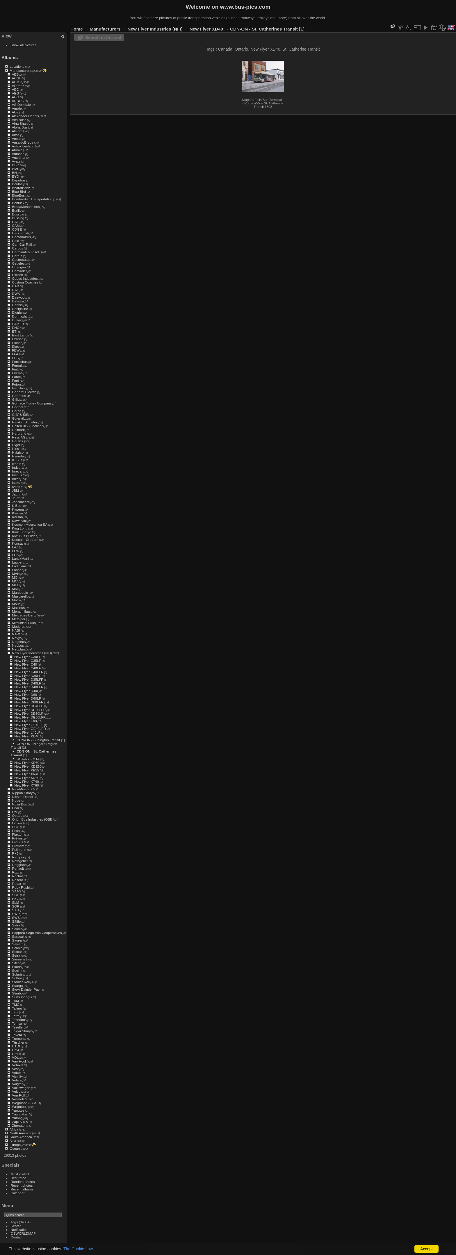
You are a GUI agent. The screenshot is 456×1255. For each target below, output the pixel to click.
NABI (16, 630)
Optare (17, 815)
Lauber (17, 562)
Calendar (18, 1193)
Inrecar (17, 471)
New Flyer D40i (26, 691)
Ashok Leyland (23, 146)
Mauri (16, 604)
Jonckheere (21, 502)
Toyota (17, 1035)
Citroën (17, 275)
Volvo (16, 1091)
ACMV (17, 82)
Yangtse (18, 1110)
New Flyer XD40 (26, 736)
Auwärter (19, 157)
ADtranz (18, 86)
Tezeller (18, 1027)
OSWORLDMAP (23, 1233)
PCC (15, 827)
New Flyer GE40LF (28, 725)
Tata (15, 1012)
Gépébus (19, 395)
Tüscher (18, 1042)
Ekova (17, 346)
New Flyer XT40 (26, 781)
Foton (16, 384)
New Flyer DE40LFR (30, 710)
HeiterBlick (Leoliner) (28, 426)
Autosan (18, 154)
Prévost (18, 838)
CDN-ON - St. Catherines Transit (264, 28)
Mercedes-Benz (24, 615)
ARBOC (18, 101)
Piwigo (420, 1250)
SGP (15, 895)
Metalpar (18, 619)
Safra (16, 925)
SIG (15, 899)
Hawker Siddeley (25, 422)
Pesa (16, 830)
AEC (15, 89)
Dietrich (18, 312)
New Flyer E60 (25, 721)
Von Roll (18, 1095)
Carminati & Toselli (26, 252)
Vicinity (17, 1076)
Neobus (18, 645)
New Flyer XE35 (26, 770)
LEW (15, 551)
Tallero (17, 1008)
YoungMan (20, 1114)
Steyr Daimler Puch (26, 989)
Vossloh (18, 1099)
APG (15, 97)
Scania (17, 948)
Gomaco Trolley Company (31, 403)
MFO (15, 585)
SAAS (16, 891)
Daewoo (18, 297)
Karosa (17, 513)
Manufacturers (20, 70)
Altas (15, 135)
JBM (15, 490)
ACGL (16, 78)
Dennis (17, 305)
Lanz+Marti (20, 558)
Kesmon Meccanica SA (29, 524)
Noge (16, 800)
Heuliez (17, 441)
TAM (15, 1001)
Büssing (18, 218)
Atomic (17, 150)
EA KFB (18, 324)
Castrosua (20, 259)
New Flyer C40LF (27, 668)
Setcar (17, 951)
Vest (15, 1069)
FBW (15, 350)
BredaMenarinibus (26, 206)
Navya (17, 638)
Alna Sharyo (21, 123)
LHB (15, 555)
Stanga (17, 985)
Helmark (18, 430)
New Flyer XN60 (26, 778)
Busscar (18, 214)
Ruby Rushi (21, 887)
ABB (15, 74)
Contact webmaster (441, 1250)
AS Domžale (21, 104)
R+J (15, 853)
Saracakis (19, 936)
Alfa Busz (19, 120)
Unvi (15, 1050)
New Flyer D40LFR (28, 687)
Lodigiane (19, 566)
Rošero (17, 880)
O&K (15, 808)
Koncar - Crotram (25, 539)
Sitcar (16, 963)
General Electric (24, 392)
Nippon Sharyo (23, 793)
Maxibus (18, 607)
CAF (15, 222)
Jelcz (16, 498)
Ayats (16, 161)
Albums (9, 57)
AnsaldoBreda (22, 142)
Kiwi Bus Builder (24, 536)
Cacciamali (20, 233)
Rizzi (15, 872)
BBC (15, 165)
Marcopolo (20, 592)
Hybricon (18, 452)
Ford (15, 380)
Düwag (17, 320)
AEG (15, 93)
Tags (14, 1222)
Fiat (15, 369)
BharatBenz (21, 188)
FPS (15, 358)
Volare (17, 1080)
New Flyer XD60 (26, 762)
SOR (15, 906)
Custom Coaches (25, 282)
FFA (15, 354)
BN (14, 172)
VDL (15, 1057)
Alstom (17, 131)
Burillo (17, 210)
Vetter (16, 1072)
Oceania (16, 1148)
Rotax (16, 883)
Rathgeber (20, 861)
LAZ (15, 547)
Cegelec (18, 263)
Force (16, 377)
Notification (19, 1229)
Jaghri (16, 494)
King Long (19, 528)
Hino (15, 448)
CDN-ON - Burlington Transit (38, 740)
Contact (17, 1237)
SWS (16, 917)
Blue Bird (19, 191)
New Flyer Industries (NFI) (32, 653)
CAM (15, 225)
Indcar (17, 467)
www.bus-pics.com (245, 7)
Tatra (15, 1016)
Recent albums (22, 1189)
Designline (20, 309)
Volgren (18, 1084)
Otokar (17, 823)
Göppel (17, 407)
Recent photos (22, 1185)
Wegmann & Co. (24, 1103)
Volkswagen (21, 1088)
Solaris (17, 974)
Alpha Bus (20, 127)
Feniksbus (20, 361)
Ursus (16, 1054)
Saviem (17, 944)
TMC (15, 1004)
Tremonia (19, 1038)
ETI (14, 331)
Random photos (23, 1181)
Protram (18, 846)
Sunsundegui (22, 997)
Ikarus (16, 464)
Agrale (17, 108)
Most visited (20, 1174)
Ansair (17, 138)
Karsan (17, 517)
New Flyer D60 (25, 694)
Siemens (18, 959)
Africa (14, 1129)
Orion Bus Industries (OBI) (32, 819)
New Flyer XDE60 (28, 766)
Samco (17, 929)
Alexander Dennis (25, 116)
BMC (15, 169)
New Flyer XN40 (26, 774)
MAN (15, 573)
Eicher (17, 343)
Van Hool (19, 1061)
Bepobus (18, 180)
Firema (17, 373)
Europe (15, 1145)
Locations (17, 66)
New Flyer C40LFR (28, 672)
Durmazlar (20, 316)
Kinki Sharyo (21, 532)
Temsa (17, 1023)
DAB (15, 286)
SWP (16, 914)
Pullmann (19, 849)
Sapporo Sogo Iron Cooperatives (37, 933)
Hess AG (18, 437)
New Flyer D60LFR (28, 702)
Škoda (17, 967)
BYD (15, 176)
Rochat (17, 876)
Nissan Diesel (22, 796)
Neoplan (18, 649)
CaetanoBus (21, 237)
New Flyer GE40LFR (30, 728)
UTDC (17, 1046)
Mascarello (20, 596)
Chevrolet (19, 271)
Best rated (18, 1178)
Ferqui (17, 365)
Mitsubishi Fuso (24, 623)
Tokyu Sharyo (22, 1031)
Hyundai (18, 456)
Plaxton (17, 834)
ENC (15, 327)
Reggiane (19, 865)
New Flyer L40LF (27, 732)
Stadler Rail (21, 982)
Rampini (18, 857)
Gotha (16, 411)
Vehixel (17, 1065)
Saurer (17, 940)
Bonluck (18, 203)
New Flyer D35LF (27, 676)
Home (76, 28)
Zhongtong (20, 1125)
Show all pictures (24, 45)
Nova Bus (19, 804)
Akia (15, 112)
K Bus (16, 505)
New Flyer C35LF (27, 660)
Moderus (18, 626)
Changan (19, 267)
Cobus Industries (25, 278)
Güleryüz (19, 418)
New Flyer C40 (25, 664)
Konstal (17, 543)
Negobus (19, 641)
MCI (15, 577)
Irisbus (17, 475)
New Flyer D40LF (27, 683)
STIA (15, 910)
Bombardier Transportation (32, 199)
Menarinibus (21, 611)
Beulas (17, 184)
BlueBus (18, 195)
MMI (15, 589)
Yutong (17, 1118)
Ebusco (17, 339)
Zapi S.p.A (20, 1122)
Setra (16, 955)
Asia (13, 1140)
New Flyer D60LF (27, 698)
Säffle (16, 921)
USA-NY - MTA (28, 759)
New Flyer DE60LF (28, 713)
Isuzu (16, 482)
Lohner (17, 570)
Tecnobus (19, 1020)
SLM (15, 902)
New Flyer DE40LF (28, 706)
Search (16, 1226)
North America (20, 1133)
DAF (15, 290)
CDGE (17, 229)
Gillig (15, 399)
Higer (16, 445)
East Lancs (20, 335)
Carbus (17, 248)
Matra (16, 600)
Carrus (17, 256)
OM (14, 812)
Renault (18, 868)
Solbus (17, 978)
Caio (15, 241)
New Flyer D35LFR (28, 679)
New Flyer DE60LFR (30, 717)
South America (21, 1137)
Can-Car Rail (22, 244)
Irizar (15, 479)
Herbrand (19, 433)
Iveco (16, 487)
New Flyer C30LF (27, 657)
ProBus (17, 842)
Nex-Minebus (22, 789)
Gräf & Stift (20, 414)
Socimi (17, 970)
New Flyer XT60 (26, 785)
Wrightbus (19, 1106)
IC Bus (17, 460)
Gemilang (19, 388)
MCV (15, 581)
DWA (16, 293)
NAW (16, 634)
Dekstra (18, 301)
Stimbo (17, 993)
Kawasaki (19, 521)
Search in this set (103, 37)
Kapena (18, 509)
